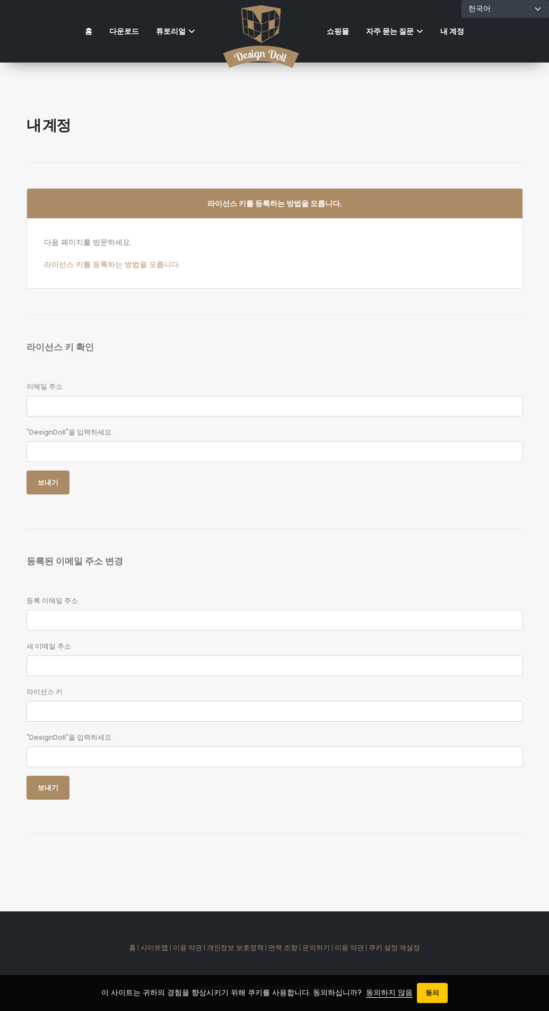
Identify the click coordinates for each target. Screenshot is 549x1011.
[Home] (261, 31)
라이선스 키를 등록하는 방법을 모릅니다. (112, 264)
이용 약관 (187, 947)
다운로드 (124, 31)
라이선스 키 (45, 691)
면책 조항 (283, 947)
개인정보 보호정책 (235, 947)
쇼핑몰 (338, 31)
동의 (432, 992)
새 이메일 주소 (49, 646)
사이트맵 (154, 947)
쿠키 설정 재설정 (394, 947)
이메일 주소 (45, 386)
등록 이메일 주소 (52, 600)
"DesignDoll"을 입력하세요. (70, 432)
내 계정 (452, 31)
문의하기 (316, 947)
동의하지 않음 (389, 992)
